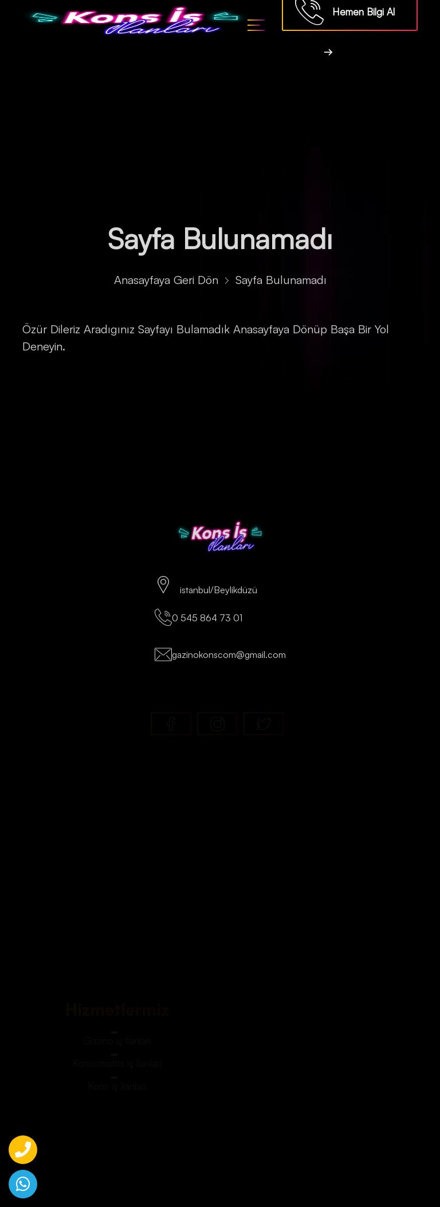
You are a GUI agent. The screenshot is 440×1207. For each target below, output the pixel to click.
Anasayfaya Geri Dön (166, 284)
